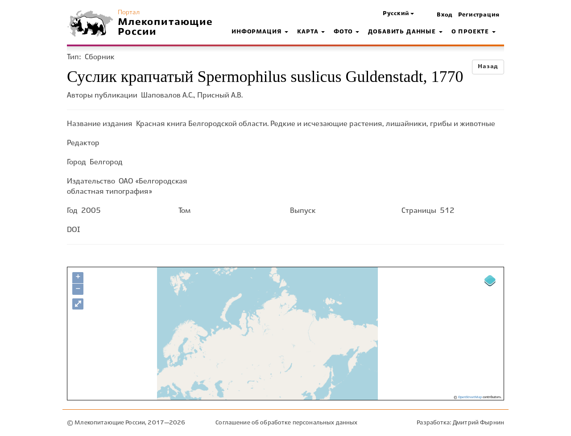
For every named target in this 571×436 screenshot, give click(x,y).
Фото (346, 32)
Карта (311, 32)
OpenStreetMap (470, 397)
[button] (398, 14)
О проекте (473, 32)
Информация (260, 32)
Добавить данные (405, 32)
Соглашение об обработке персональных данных (286, 423)
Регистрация (479, 15)
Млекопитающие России (165, 27)
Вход (445, 15)
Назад (488, 66)
